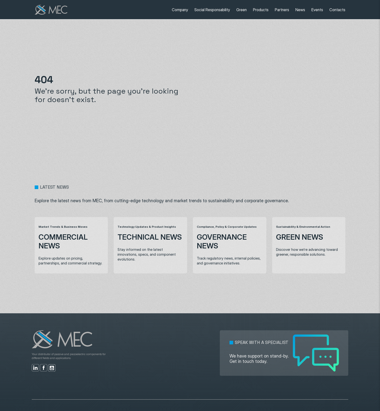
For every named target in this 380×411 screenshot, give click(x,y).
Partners (282, 9)
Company (180, 9)
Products (261, 9)
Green (241, 9)
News (300, 9)
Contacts (337, 9)
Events (317, 9)
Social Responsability (212, 9)
